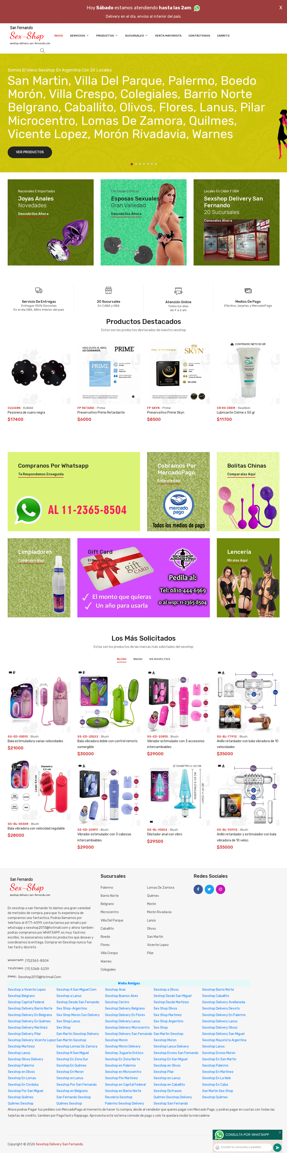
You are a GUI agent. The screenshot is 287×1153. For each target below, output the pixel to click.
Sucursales (136, 35)
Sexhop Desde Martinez (171, 1002)
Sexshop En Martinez (218, 1072)
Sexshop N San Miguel (72, 1053)
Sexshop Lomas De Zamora (76, 1046)
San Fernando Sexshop (73, 1097)
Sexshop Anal (115, 990)
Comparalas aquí (241, 474)
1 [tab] (132, 164)
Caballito (107, 929)
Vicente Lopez (158, 945)
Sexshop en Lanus (69, 1078)
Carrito (223, 35)
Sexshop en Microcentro (123, 1072)
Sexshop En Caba (215, 1085)
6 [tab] (152, 164)
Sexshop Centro (117, 1002)
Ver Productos (30, 152)
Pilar (150, 953)
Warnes (106, 961)
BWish (137, 659)
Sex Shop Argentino (168, 1021)
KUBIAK (28, 408)
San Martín (155, 937)
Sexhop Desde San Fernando (77, 1002)
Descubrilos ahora (33, 214)
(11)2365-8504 (37, 961)
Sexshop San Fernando (171, 1103)
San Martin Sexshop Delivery (77, 1034)
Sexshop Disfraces (168, 1091)
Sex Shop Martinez (168, 1015)
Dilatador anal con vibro (164, 834)
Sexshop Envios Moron (218, 1053)
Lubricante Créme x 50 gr (236, 413)
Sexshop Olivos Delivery (25, 1059)
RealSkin (244, 408)
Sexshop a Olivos (166, 990)
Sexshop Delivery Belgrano (125, 1008)
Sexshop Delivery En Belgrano (30, 1015)
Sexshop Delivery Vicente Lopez (32, 1040)
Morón (151, 904)
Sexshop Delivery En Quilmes (29, 1021)
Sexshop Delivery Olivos (220, 1028)
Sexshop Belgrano (21, 996)
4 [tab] (144, 164)
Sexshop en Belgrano (72, 1091)
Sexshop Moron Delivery (123, 1046)
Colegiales (108, 970)
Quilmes (153, 896)
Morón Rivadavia (159, 912)
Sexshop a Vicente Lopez (27, 990)
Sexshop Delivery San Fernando (128, 1034)
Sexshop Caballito (215, 996)
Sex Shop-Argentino (71, 1008)
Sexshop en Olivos (167, 1066)
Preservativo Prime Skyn (165, 413)
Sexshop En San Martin (219, 1059)
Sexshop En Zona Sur (72, 1059)
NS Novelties (159, 659)
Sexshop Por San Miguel (25, 1091)
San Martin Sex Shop (217, 1091)
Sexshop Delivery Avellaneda (223, 1002)
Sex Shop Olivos (165, 1008)
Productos (107, 35)
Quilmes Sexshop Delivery (173, 1097)
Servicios (79, 35)
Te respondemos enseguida (41, 474)
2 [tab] (136, 164)
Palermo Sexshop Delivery (124, 1103)
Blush (121, 659)
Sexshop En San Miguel (171, 1059)
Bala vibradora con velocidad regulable (36, 828)
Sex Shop (63, 1028)
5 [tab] (148, 164)
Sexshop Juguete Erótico (124, 1053)
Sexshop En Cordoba (23, 1085)
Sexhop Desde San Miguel (172, 996)
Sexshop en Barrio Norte (123, 1091)
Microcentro (110, 912)
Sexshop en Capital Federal (125, 1085)
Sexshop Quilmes (20, 1097)
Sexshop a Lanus (69, 996)
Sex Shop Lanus (68, 1021)
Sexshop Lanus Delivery (171, 1046)
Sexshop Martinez (21, 1046)
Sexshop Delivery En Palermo (224, 1015)
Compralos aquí (31, 560)
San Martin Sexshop (168, 1034)
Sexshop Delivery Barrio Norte (30, 1008)
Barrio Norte (110, 896)
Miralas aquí (237, 560)
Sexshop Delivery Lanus (122, 1021)
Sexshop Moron (116, 1040)
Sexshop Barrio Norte (218, 990)
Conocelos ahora (218, 220)
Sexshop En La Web (216, 1078)
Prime (101, 408)
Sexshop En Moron (70, 1072)
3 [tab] (140, 164)
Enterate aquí (169, 481)
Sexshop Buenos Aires (121, 996)
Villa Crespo (109, 953)
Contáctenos (199, 35)
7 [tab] (156, 164)
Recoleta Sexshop (118, 1097)
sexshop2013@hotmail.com (39, 977)
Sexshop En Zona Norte (122, 1059)
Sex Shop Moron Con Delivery (78, 1015)
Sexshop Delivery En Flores (125, 1015)
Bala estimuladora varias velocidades (35, 741)
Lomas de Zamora (160, 888)
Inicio (58, 35)
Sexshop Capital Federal (26, 1002)
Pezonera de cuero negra (26, 413)
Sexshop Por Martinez (121, 1078)
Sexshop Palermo (21, 1066)
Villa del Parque (112, 920)
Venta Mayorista (168, 35)
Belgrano (107, 904)
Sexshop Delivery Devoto (221, 1008)
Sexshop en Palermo (120, 1066)
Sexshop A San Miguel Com (76, 990)
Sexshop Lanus (213, 1046)
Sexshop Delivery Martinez (28, 1028)
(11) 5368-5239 (37, 969)
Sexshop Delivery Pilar (24, 1034)
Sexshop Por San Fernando (76, 1085)
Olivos (151, 929)
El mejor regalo (100, 560)
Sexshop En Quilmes (71, 1066)
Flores (105, 945)
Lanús (151, 920)
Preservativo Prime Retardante (101, 413)
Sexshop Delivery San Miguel (223, 1034)
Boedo (105, 937)
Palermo (107, 888)
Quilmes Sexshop (20, 1103)
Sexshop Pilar (164, 1072)
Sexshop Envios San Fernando (176, 1053)
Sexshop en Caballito (169, 1085)
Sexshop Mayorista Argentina (224, 1040)
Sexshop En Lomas (22, 1078)
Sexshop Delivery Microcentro (127, 1028)
